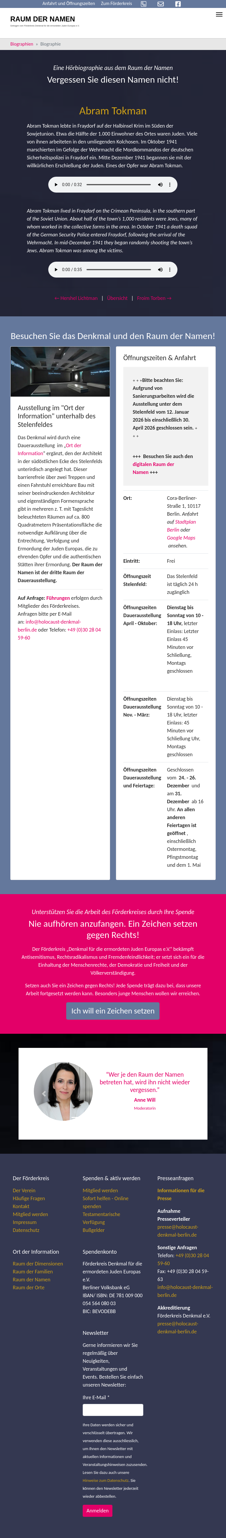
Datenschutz (26, 1230)
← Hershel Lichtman (75, 298)
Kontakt (21, 1206)
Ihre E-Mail (96, 1397)
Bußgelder (93, 1230)
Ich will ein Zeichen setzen (112, 1011)
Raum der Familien (33, 1271)
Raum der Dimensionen (38, 1263)
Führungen (58, 598)
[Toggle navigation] (219, 14)
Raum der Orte (28, 1287)
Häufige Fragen (29, 1198)
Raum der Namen (31, 1279)
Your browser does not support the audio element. (112, 185)
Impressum (25, 1222)
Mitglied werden (30, 1214)
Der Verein (24, 1190)
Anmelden (98, 1510)
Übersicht (117, 298)
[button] (43, 1093)
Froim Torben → (154, 298)
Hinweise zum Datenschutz (106, 1480)
